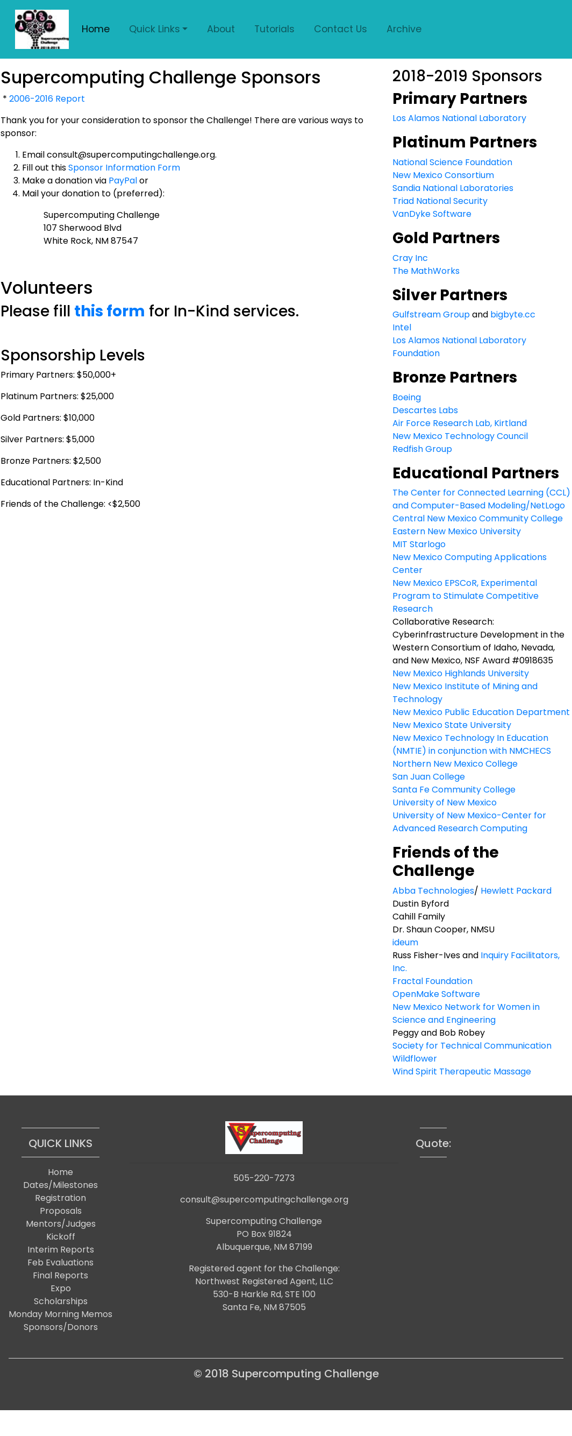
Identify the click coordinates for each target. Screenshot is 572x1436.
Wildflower (414, 1058)
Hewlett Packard (516, 891)
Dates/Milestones (60, 1185)
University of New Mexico (444, 802)
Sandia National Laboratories (452, 188)
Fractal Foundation (432, 981)
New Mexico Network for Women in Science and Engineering (466, 1013)
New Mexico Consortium (443, 175)
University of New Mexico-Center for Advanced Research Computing (469, 821)
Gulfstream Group (431, 314)
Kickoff (60, 1236)
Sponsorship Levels (73, 355)
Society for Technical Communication (472, 1045)
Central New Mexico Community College (477, 518)
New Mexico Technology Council (460, 436)
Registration (60, 1198)
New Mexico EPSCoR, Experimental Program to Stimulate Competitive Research (465, 596)
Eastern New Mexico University (456, 531)
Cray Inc (410, 258)
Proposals (61, 1211)
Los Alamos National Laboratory (459, 118)
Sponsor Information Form (124, 167)
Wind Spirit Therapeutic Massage (461, 1071)
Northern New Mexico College (455, 764)
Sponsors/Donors (61, 1327)
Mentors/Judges (61, 1224)
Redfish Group (422, 449)
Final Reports (60, 1275)
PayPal (123, 180)
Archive (404, 29)
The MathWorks (426, 271)
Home (96, 29)
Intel (401, 327)
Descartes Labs (425, 410)
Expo (61, 1288)
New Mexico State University (451, 725)
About (221, 29)
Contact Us (340, 29)
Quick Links (154, 29)
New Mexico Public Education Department (481, 712)
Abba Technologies (433, 891)
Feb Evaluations (60, 1262)
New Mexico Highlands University (460, 673)
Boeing (406, 397)
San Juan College (428, 776)
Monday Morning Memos (60, 1314)
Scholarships (61, 1301)
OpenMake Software (436, 994)
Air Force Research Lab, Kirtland (459, 423)
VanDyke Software (431, 214)
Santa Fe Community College (454, 789)
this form (109, 311)
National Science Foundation (452, 162)
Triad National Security (440, 201)
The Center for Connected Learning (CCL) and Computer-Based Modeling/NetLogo (481, 499)
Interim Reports (60, 1249)
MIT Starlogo (419, 544)
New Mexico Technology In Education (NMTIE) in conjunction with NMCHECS (471, 744)
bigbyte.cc (512, 314)
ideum (405, 942)
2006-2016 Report (47, 99)
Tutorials (274, 29)
